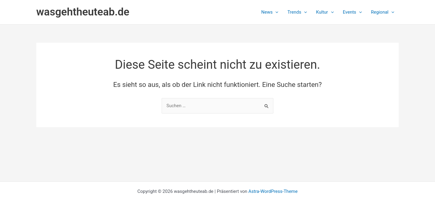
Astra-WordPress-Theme (273, 191)
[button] (270, 12)
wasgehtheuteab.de (82, 12)
